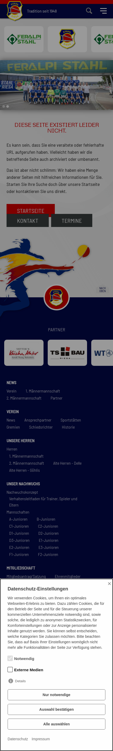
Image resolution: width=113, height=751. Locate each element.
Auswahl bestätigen (56, 709)
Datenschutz (18, 739)
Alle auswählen (56, 724)
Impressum (41, 739)
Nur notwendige (57, 695)
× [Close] (109, 583)
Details (20, 681)
